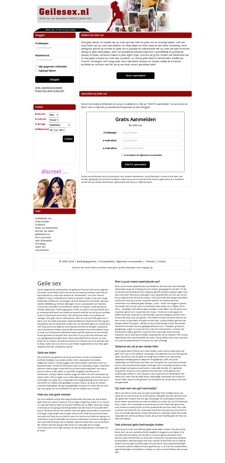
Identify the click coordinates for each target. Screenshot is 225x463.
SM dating (40, 243)
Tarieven (150, 261)
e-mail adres (110, 140)
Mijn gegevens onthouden (52, 66)
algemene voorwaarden (150, 155)
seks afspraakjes (43, 240)
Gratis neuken (42, 221)
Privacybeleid (106, 261)
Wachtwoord (41, 55)
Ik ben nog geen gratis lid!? (49, 90)
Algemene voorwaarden (129, 261)
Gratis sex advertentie (46, 227)
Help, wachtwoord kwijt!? (49, 87)
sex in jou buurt (43, 237)
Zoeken (68, 138)
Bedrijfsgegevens (86, 261)
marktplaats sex (43, 218)
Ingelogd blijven (46, 70)
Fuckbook (40, 224)
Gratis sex (40, 246)
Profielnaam (110, 132)
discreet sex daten (44, 230)
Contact (162, 261)
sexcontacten (42, 249)
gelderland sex (42, 234)
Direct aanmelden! (135, 75)
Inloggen (54, 79)
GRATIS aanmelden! (135, 164)
